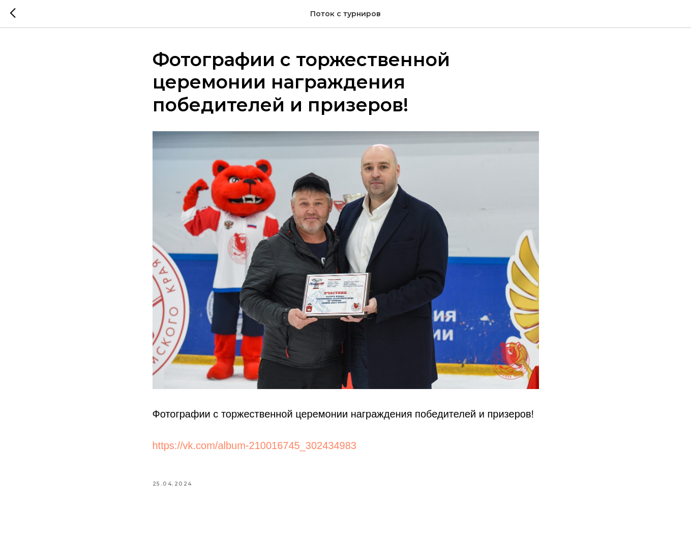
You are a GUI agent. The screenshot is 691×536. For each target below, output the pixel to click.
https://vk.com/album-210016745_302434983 (254, 445)
